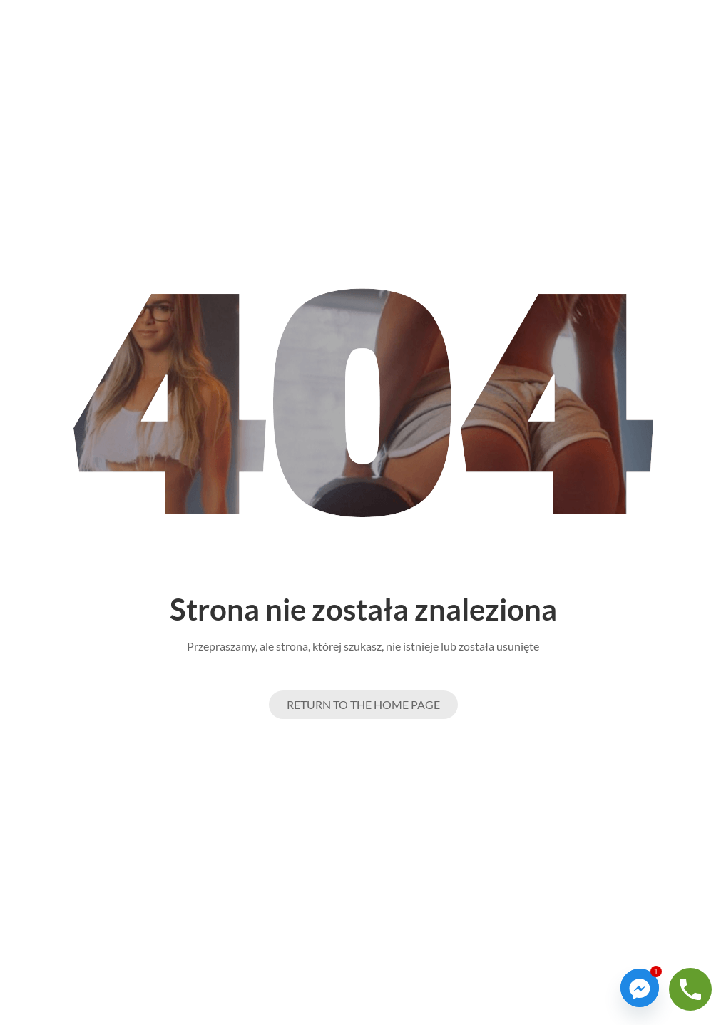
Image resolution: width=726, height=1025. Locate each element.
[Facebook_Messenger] (639, 988)
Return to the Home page (363, 704)
